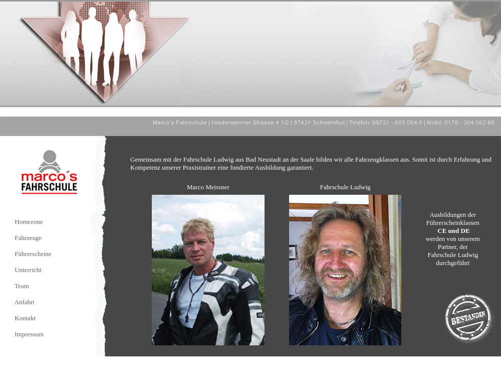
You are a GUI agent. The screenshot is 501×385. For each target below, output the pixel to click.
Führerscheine (33, 254)
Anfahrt (25, 302)
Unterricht (28, 270)
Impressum (29, 334)
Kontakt (25, 318)
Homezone (29, 221)
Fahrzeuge (28, 237)
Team (22, 286)
